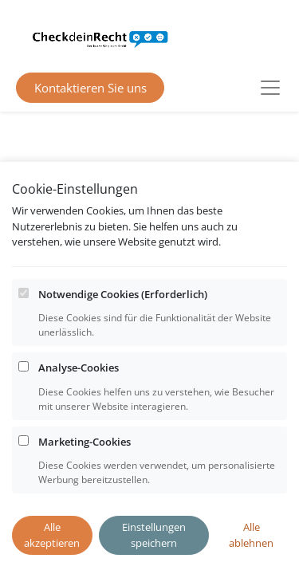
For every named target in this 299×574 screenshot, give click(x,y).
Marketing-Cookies (84, 461)
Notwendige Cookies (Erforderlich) (122, 313)
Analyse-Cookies (78, 387)
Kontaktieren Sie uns (90, 88)
